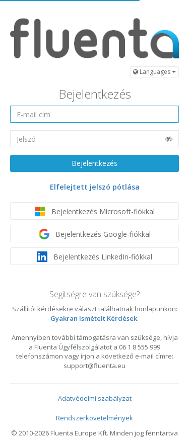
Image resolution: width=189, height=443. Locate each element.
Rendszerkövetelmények (94, 417)
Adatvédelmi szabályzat (95, 398)
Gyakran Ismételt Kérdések (93, 318)
